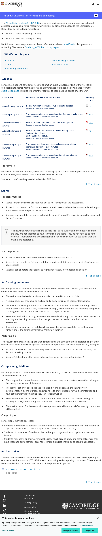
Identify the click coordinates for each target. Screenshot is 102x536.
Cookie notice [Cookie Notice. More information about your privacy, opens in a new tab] (87, 525)
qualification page (10, 90)
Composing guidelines (64, 60)
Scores (8, 64)
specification (70, 44)
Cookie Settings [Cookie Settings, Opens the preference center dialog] (8, 530)
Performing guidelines (16, 68)
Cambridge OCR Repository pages (42, 47)
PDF (91, 106)
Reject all (90, 530)
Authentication (60, 64)
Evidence (9, 60)
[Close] (98, 518)
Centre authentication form (23, 469)
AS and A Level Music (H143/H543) (23, 23)
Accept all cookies (70, 530)
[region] (51, 525)
